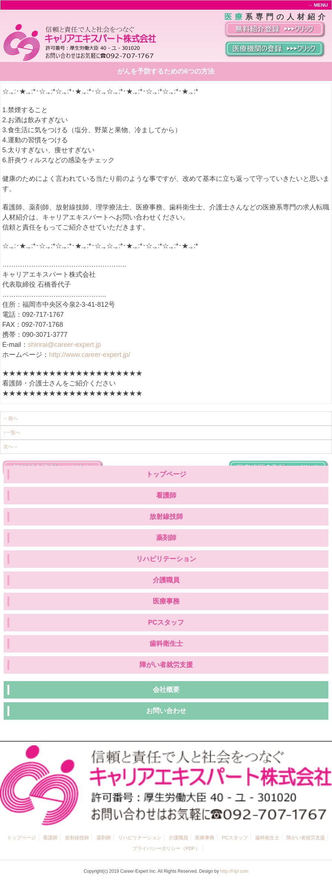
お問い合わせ (166, 711)
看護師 (166, 495)
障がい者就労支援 (166, 664)
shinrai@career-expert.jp (64, 344)
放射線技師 (166, 516)
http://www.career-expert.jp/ (89, 354)
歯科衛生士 (166, 643)
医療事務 (166, 601)
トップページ (166, 474)
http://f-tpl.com (234, 871)
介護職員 (166, 580)
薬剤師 (166, 537)
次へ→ (10, 446)
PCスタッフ (166, 622)
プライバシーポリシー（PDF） (166, 848)
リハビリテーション (166, 559)
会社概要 (166, 689)
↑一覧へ (11, 432)
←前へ (10, 418)
